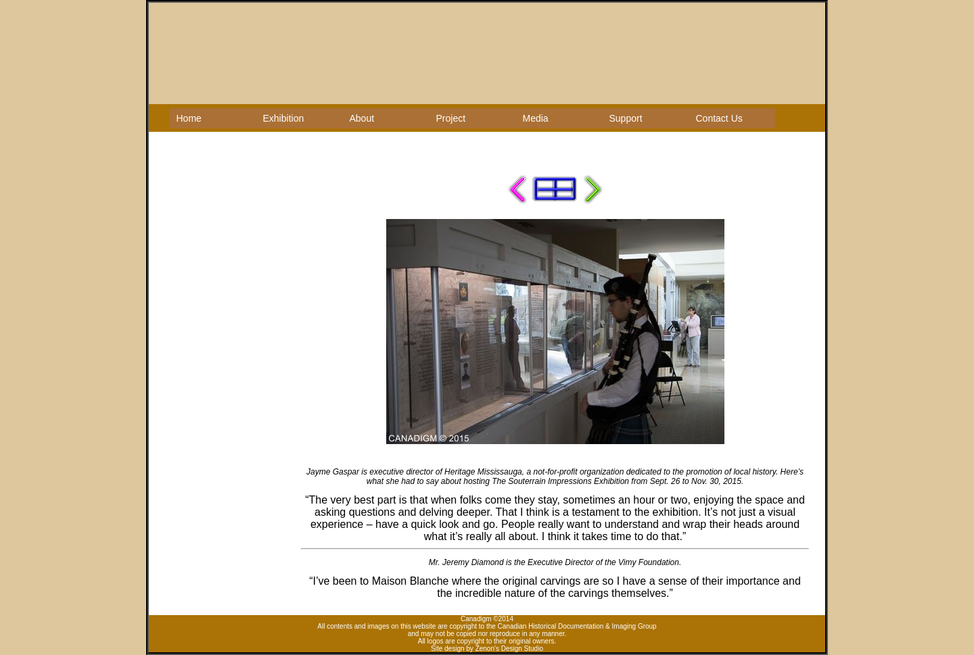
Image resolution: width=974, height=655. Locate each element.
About (362, 118)
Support (626, 118)
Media (536, 118)
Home (189, 118)
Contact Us (719, 118)
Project (451, 118)
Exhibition (283, 118)
